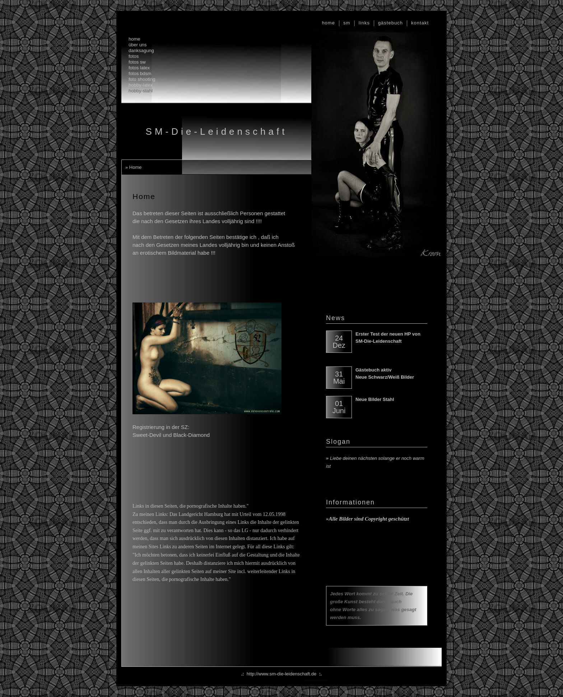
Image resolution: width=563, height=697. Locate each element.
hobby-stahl (141, 90)
